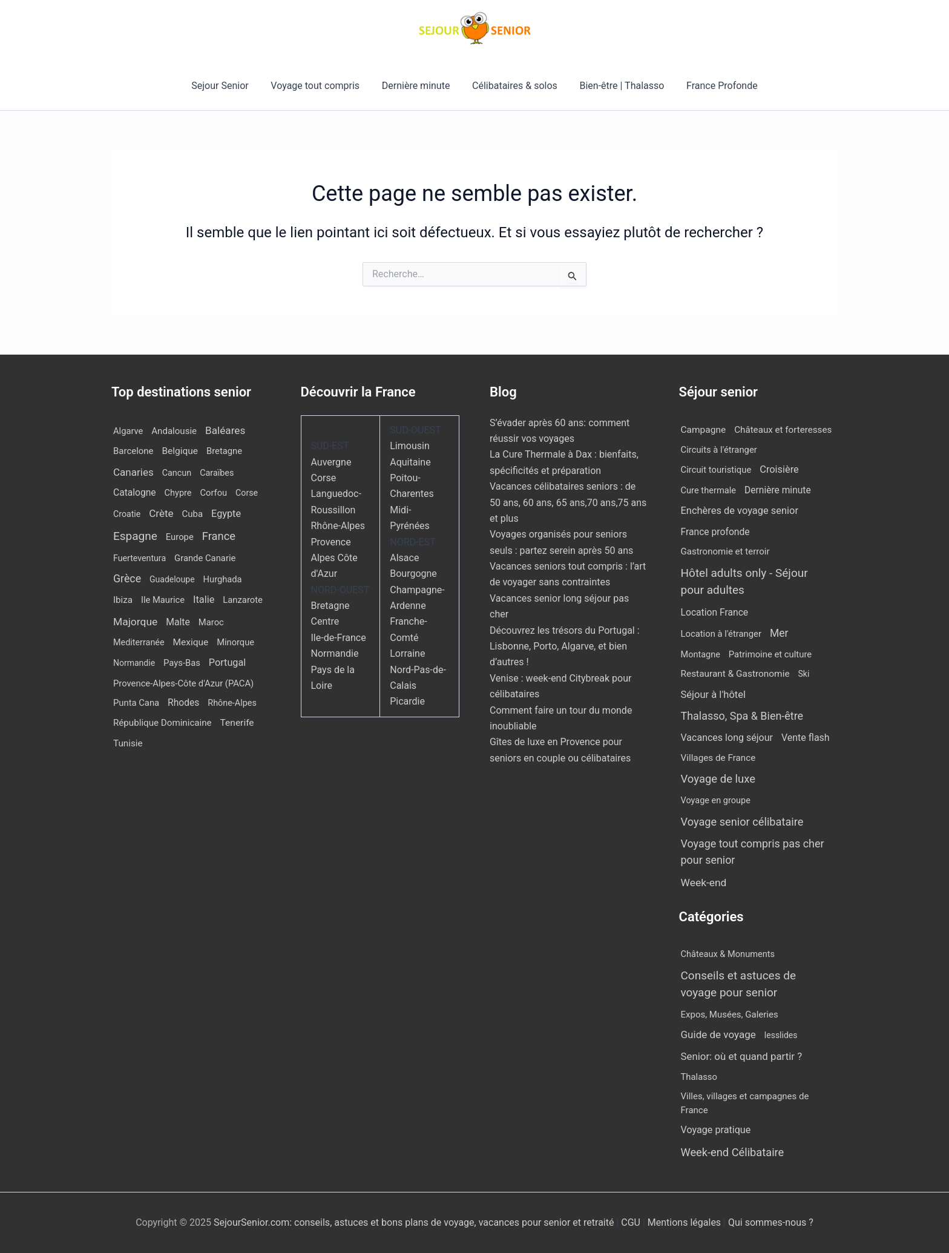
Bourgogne (413, 573)
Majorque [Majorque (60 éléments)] (135, 622)
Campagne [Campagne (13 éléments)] (703, 429)
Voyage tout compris (319, 85)
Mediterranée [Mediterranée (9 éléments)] (139, 642)
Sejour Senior (227, 85)
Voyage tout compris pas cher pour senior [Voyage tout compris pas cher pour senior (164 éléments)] (752, 851)
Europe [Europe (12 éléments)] (180, 536)
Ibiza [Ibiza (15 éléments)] (123, 599)
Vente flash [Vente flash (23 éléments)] (805, 737)
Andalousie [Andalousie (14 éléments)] (174, 431)
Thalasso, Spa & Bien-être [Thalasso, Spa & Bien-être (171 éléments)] (742, 715)
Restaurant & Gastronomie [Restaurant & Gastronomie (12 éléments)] (735, 673)
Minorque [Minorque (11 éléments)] (235, 642)
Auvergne (331, 462)
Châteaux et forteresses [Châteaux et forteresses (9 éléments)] (783, 429)
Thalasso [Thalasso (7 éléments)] (699, 1076)
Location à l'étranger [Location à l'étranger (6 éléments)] (721, 633)
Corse (324, 478)
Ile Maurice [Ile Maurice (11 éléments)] (163, 599)
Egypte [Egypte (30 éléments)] (226, 513)
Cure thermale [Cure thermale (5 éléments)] (709, 490)
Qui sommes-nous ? (770, 1222)
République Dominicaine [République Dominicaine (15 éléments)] (162, 722)
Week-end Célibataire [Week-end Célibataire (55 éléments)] (732, 1152)
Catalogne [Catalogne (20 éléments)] (134, 492)
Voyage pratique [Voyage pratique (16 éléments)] (716, 1130)
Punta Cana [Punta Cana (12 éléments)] (136, 702)
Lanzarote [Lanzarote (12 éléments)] (243, 599)
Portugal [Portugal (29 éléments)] (227, 662)
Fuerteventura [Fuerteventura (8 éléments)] (139, 558)
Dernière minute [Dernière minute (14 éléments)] (777, 490)
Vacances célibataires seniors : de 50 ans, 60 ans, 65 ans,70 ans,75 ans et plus (568, 502)
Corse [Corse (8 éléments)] (246, 493)
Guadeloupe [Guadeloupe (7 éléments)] (172, 579)
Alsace (404, 558)
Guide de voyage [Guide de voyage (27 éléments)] (718, 1034)
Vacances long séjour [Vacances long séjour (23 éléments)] (727, 737)
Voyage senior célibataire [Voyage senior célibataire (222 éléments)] (742, 821)
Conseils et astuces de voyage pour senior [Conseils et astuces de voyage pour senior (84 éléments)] (738, 984)
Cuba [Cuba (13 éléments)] (192, 513)
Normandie (335, 653)
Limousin (409, 446)
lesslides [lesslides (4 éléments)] (781, 1035)
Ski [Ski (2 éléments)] (804, 674)
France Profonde (714, 85)
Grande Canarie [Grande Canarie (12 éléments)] (204, 558)
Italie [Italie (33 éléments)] (203, 599)
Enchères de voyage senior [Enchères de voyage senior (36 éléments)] (740, 510)
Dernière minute (417, 85)
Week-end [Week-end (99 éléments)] (704, 882)
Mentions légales (684, 1222)
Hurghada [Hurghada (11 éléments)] (222, 579)
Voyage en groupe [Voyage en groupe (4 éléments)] (715, 800)
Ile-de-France (338, 637)
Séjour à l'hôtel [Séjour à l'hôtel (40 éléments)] (713, 694)
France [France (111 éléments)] (218, 536)
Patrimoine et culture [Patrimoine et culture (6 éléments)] (770, 654)
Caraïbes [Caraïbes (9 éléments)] (217, 473)
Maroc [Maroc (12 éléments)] (211, 622)
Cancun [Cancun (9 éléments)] (177, 473)
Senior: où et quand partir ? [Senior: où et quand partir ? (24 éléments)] (742, 1056)
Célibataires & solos (513, 85)
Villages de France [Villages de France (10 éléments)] (718, 757)
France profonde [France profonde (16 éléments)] (715, 532)
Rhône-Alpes (338, 525)
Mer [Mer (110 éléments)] (779, 633)
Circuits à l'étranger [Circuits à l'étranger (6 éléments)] (719, 449)
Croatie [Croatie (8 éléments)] (126, 514)
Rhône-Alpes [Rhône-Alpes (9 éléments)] (232, 703)
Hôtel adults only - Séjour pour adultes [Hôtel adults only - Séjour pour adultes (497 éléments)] (744, 581)
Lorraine (407, 653)
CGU (632, 1222)
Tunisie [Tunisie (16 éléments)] (128, 743)
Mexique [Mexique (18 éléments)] (191, 642)
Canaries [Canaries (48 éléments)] (133, 472)
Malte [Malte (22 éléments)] (178, 622)
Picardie (407, 701)
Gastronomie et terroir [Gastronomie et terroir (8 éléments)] (725, 551)
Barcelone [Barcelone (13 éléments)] (133, 451)
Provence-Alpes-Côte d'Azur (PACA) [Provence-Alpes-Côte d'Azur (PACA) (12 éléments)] (183, 683)
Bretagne (330, 605)
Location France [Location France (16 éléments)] (715, 612)
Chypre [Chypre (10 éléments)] (178, 493)
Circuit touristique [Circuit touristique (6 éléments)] (716, 469)
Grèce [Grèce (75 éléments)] (127, 579)
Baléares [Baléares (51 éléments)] (225, 430)
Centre (325, 621)
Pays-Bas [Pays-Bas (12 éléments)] (181, 662)
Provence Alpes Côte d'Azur (334, 558)
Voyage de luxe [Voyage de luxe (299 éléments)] (718, 779)
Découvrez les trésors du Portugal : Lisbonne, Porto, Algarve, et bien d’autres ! (565, 646)
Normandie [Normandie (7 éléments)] (134, 663)
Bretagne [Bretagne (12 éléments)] (224, 451)
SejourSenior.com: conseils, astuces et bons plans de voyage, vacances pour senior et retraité (415, 1222)
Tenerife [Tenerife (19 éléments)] (237, 722)
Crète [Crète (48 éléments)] (161, 513)
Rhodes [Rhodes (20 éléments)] (183, 702)
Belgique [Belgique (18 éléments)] (180, 451)
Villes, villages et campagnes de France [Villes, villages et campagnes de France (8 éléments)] (745, 1103)
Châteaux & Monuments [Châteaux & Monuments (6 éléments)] (728, 954)
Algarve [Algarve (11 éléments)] (128, 431)
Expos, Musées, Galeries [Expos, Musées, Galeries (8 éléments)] (729, 1014)
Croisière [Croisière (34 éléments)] (779, 469)
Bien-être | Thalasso (618, 85)
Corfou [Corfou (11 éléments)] (214, 492)
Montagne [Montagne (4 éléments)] (700, 655)
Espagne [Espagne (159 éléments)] (135, 536)
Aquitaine (410, 462)
